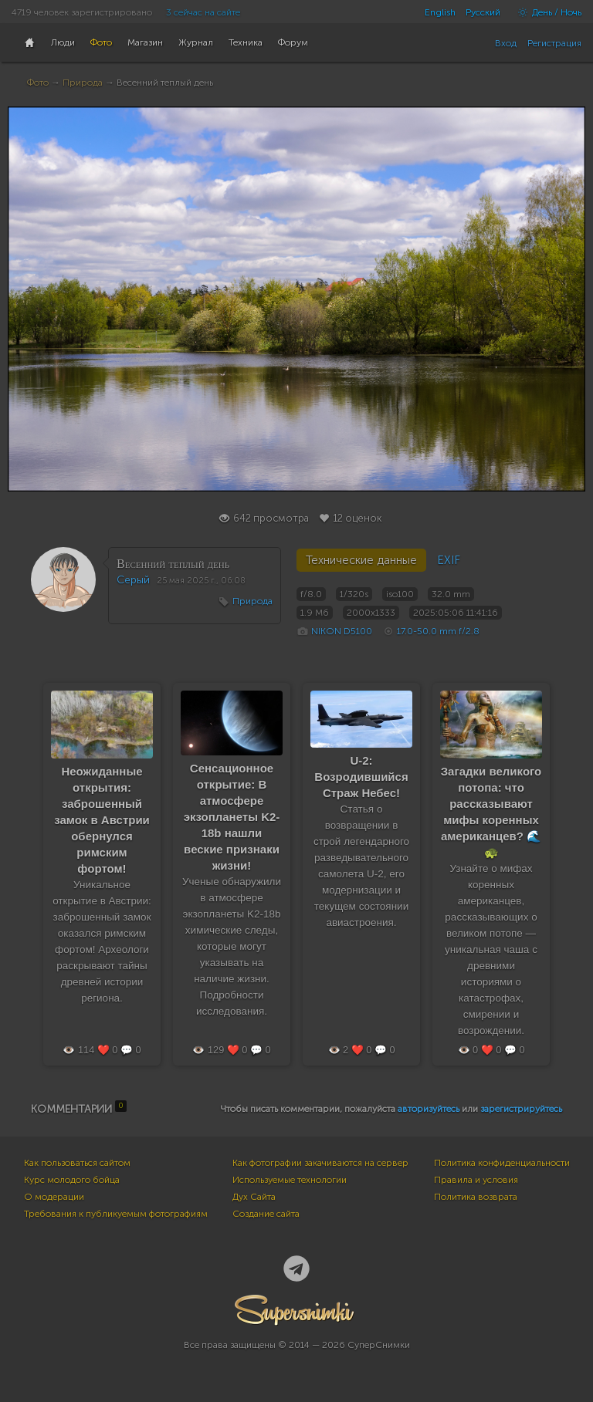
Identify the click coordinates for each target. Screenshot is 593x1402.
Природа (83, 82)
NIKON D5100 (341, 631)
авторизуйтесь (428, 1108)
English (440, 12)
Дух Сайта (254, 1196)
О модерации (54, 1196)
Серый (133, 579)
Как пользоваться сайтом (77, 1162)
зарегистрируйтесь (521, 1108)
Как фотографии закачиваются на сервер (320, 1162)
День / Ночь (545, 12)
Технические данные (361, 560)
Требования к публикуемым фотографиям (116, 1213)
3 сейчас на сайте (203, 12)
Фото (38, 82)
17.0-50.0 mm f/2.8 (438, 631)
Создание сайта (266, 1213)
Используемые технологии (289, 1179)
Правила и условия (476, 1179)
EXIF (448, 560)
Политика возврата (475, 1196)
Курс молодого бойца (72, 1179)
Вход (506, 43)
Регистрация (554, 43)
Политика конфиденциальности (502, 1162)
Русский (483, 12)
